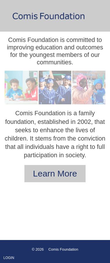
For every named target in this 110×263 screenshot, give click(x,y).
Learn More (55, 173)
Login (8, 258)
